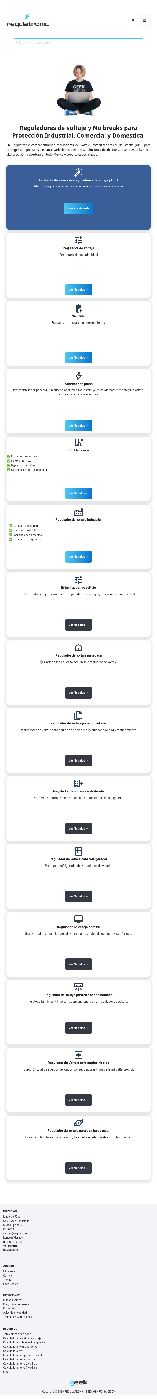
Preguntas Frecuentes (17, 1304)
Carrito (7, 1275)
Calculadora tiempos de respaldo (23, 1355)
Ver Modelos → (79, 289)
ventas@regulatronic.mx (18, 1233)
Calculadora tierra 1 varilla (19, 1359)
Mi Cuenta (9, 1271)
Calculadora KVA (13, 1350)
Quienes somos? (13, 1300)
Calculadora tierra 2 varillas (20, 1363)
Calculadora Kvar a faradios (20, 1346)
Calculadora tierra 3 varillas (20, 1367)
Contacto (9, 1308)
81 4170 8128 (10, 1250)
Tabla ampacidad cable (17, 1334)
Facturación (10, 1284)
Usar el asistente (78, 208)
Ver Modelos (79, 493)
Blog (6, 1372)
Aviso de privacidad (15, 1312)
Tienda (7, 1279)
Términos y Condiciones (17, 1316)
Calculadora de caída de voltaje (22, 1338)
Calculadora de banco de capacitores (26, 1342)
